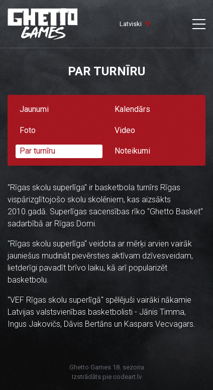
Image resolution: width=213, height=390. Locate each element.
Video (125, 130)
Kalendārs (132, 109)
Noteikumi (132, 151)
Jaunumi (34, 109)
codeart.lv (127, 376)
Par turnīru (37, 151)
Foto (28, 130)
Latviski (131, 24)
